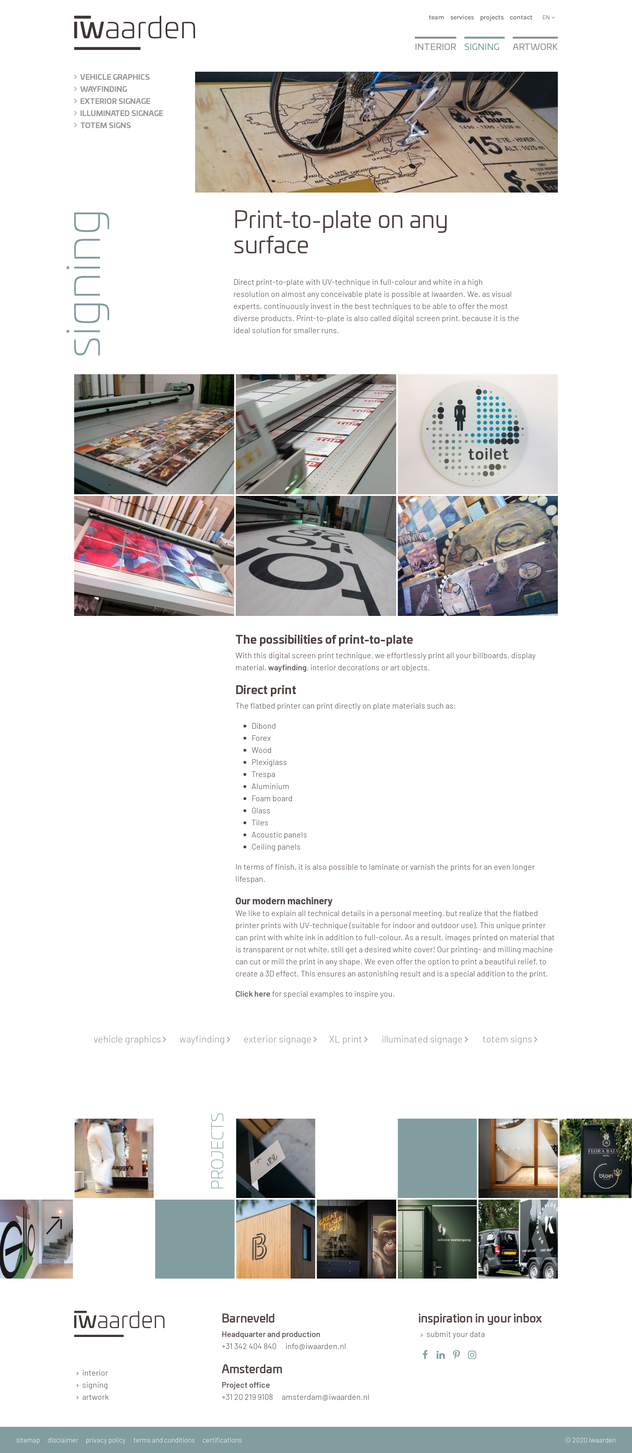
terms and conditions (164, 1440)
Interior (435, 47)
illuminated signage (121, 114)
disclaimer (63, 1440)
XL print (350, 1039)
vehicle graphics (131, 1039)
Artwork (535, 47)
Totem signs (105, 126)
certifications (222, 1440)
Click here (252, 993)
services (462, 17)
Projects (492, 17)
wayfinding (103, 89)
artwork (95, 1396)
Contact (521, 17)
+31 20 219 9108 (247, 1396)
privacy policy (106, 1440)
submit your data (455, 1334)
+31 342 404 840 (249, 1346)
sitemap (28, 1440)
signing (95, 1384)
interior (95, 1372)
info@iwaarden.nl (315, 1346)
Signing (481, 47)
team (436, 17)
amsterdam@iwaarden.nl (326, 1396)
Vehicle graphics (115, 77)
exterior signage (115, 102)
